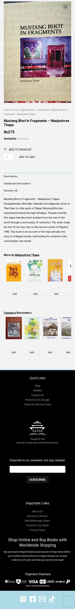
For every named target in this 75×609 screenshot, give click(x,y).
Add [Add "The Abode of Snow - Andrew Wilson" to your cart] (50, 352)
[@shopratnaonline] (33, 599)
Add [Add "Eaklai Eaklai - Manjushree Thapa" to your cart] (56, 294)
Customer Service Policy (37, 404)
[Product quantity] (8, 157)
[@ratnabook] (23, 599)
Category (10, 312)
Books (15, 110)
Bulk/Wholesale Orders (37, 520)
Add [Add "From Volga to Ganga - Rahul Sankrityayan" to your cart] (32, 352)
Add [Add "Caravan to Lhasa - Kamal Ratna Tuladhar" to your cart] (14, 352)
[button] (65, 7)
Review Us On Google (37, 399)
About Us (37, 511)
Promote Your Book (37, 525)
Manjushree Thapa (27, 255)
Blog (37, 385)
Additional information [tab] (17, 183)
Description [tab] (11, 176)
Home (7, 110)
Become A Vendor (37, 516)
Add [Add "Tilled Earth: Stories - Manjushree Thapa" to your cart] (15, 294)
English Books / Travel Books (35, 110)
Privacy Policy (37, 530)
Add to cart (27, 157)
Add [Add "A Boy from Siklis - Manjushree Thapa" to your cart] (35, 294)
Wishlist (37, 390)
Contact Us (37, 395)
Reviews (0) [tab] (10, 190)
